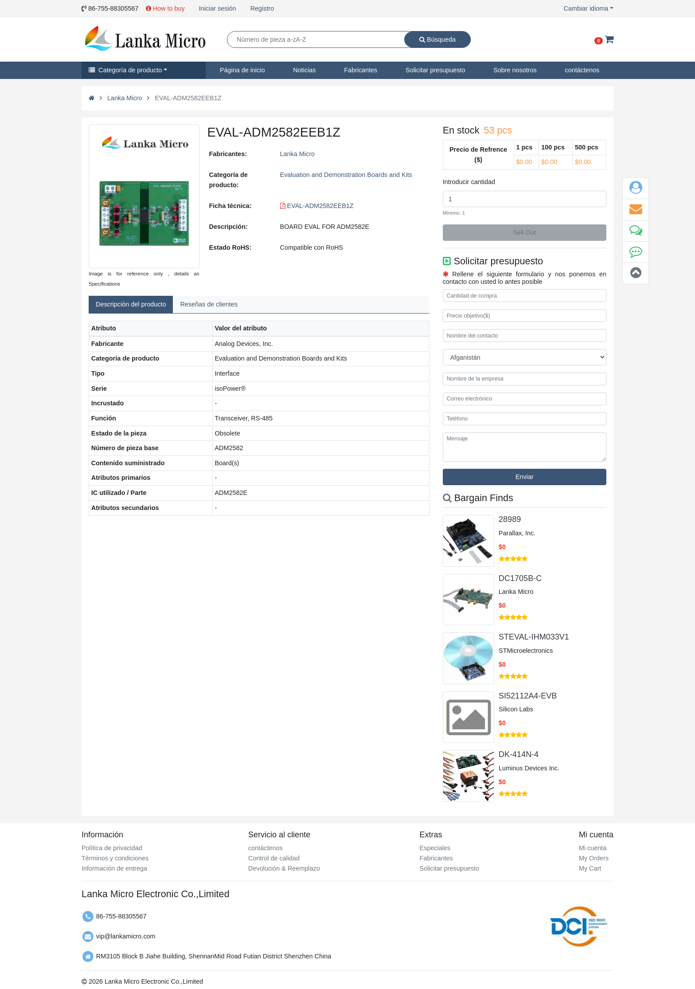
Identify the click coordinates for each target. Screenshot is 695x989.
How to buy (165, 8)
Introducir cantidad (469, 181)
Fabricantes (360, 70)
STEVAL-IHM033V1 (534, 636)
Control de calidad (274, 858)
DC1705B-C (520, 578)
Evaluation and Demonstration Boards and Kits (346, 174)
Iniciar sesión (217, 8)
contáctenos (582, 70)
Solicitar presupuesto (435, 70)
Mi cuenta (592, 848)
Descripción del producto (131, 304)
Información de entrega (114, 868)
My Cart (590, 868)
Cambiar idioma (586, 8)
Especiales (435, 848)
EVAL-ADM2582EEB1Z (317, 205)
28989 (510, 519)
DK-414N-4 (519, 754)
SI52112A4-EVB (528, 695)
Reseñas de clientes (209, 304)
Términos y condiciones (115, 858)
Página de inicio (242, 70)
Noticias (304, 70)
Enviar (524, 476)
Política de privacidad (112, 848)
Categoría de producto (125, 70)
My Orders (594, 858)
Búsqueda (437, 39)
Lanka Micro (124, 98)
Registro (262, 8)
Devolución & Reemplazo (284, 868)
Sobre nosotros (515, 70)
